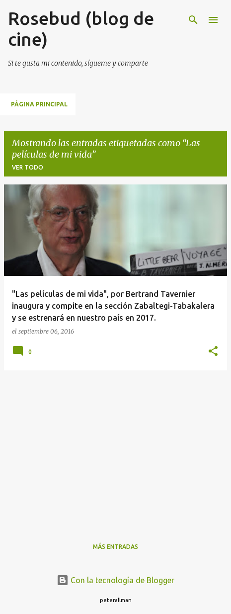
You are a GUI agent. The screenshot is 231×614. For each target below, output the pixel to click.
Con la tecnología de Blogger (115, 580)
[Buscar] (193, 20)
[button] (213, 351)
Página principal (39, 104)
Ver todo (27, 167)
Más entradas (115, 546)
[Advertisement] (115, 448)
